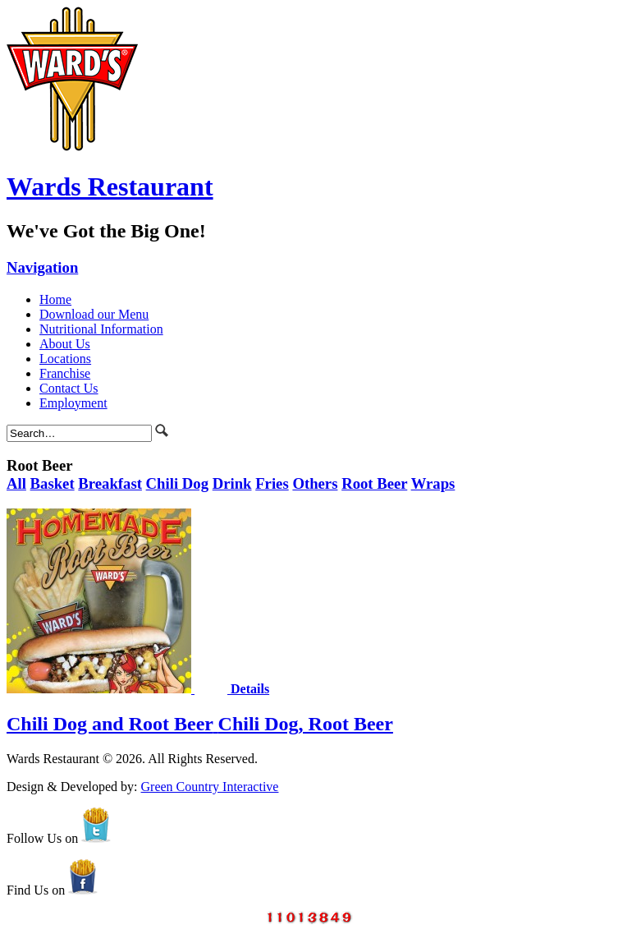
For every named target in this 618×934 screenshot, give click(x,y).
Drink (232, 483)
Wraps (433, 483)
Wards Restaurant (110, 186)
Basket (52, 483)
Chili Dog (177, 483)
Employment (73, 403)
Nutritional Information (101, 329)
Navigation (42, 267)
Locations (65, 359)
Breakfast (110, 483)
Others (314, 483)
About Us (64, 344)
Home (55, 299)
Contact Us (68, 388)
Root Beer (374, 483)
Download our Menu (94, 314)
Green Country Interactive (210, 787)
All (16, 483)
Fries (272, 483)
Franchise (64, 373)
